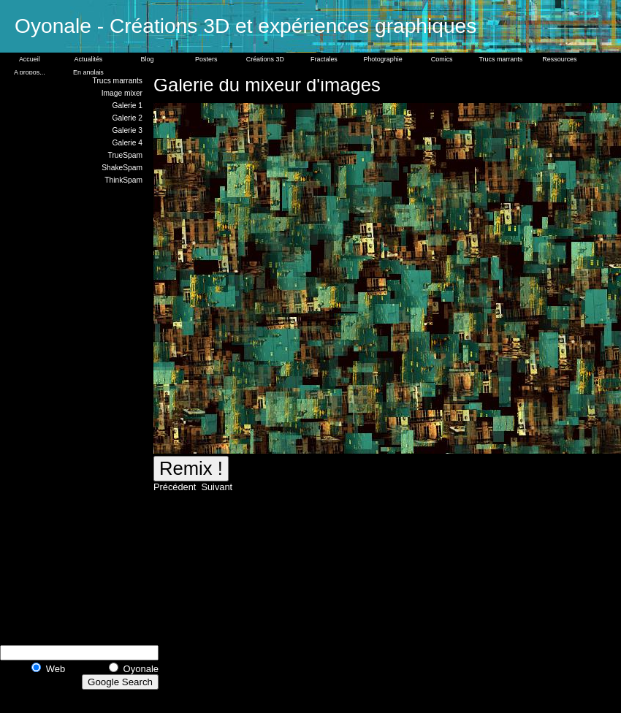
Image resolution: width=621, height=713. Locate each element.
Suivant (215, 486)
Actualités (89, 59)
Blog (147, 59)
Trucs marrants (500, 59)
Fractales (324, 59)
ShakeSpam (122, 168)
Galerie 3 (127, 130)
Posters (206, 59)
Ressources (559, 59)
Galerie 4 (127, 143)
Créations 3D (265, 59)
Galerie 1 (127, 106)
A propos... (29, 72)
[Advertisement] (87, 413)
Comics (442, 59)
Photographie (382, 59)
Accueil (29, 59)
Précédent (176, 486)
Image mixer (122, 93)
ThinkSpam (123, 180)
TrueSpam (125, 155)
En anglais (88, 72)
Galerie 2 (127, 118)
